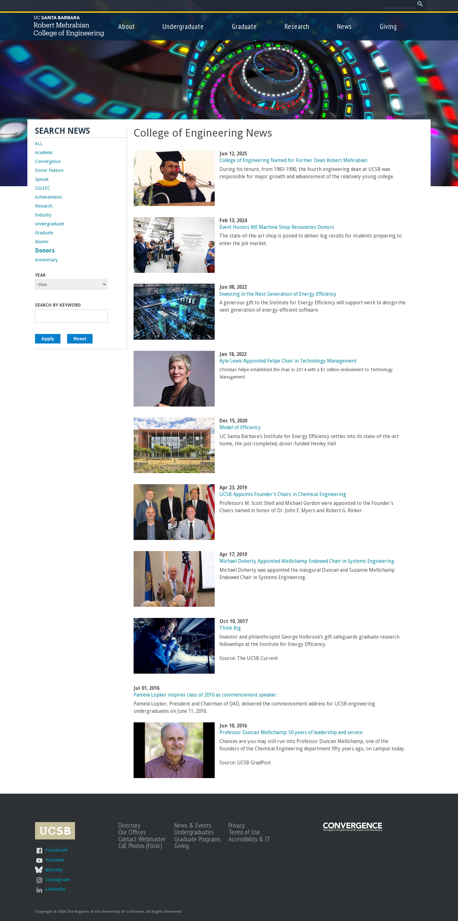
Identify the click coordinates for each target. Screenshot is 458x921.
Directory (129, 825)
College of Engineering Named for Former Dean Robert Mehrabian (293, 160)
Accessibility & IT (249, 838)
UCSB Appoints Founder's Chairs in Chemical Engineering (282, 494)
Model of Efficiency (240, 427)
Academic (44, 152)
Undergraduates (193, 831)
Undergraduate (183, 26)
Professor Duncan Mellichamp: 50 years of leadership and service (291, 732)
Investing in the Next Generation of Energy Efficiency (278, 294)
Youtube (54, 859)
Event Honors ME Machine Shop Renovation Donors (276, 227)
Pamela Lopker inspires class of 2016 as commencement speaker (205, 695)
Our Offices (132, 831)
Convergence (47, 161)
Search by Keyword (58, 305)
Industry (43, 214)
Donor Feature (49, 170)
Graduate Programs (197, 838)
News (344, 26)
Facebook (56, 850)
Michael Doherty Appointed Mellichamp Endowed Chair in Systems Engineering (306, 561)
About (126, 26)
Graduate (244, 26)
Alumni (41, 241)
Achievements (48, 197)
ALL (38, 143)
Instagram (57, 879)
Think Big (230, 628)
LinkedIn (55, 889)
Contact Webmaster (142, 838)
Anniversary (46, 259)
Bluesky (54, 869)
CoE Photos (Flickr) (140, 845)
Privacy (236, 825)
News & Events (192, 825)
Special (41, 179)
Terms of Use (244, 831)
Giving (388, 26)
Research (297, 26)
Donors (45, 250)
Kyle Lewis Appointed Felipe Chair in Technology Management (288, 361)
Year (40, 275)
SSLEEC (42, 188)
